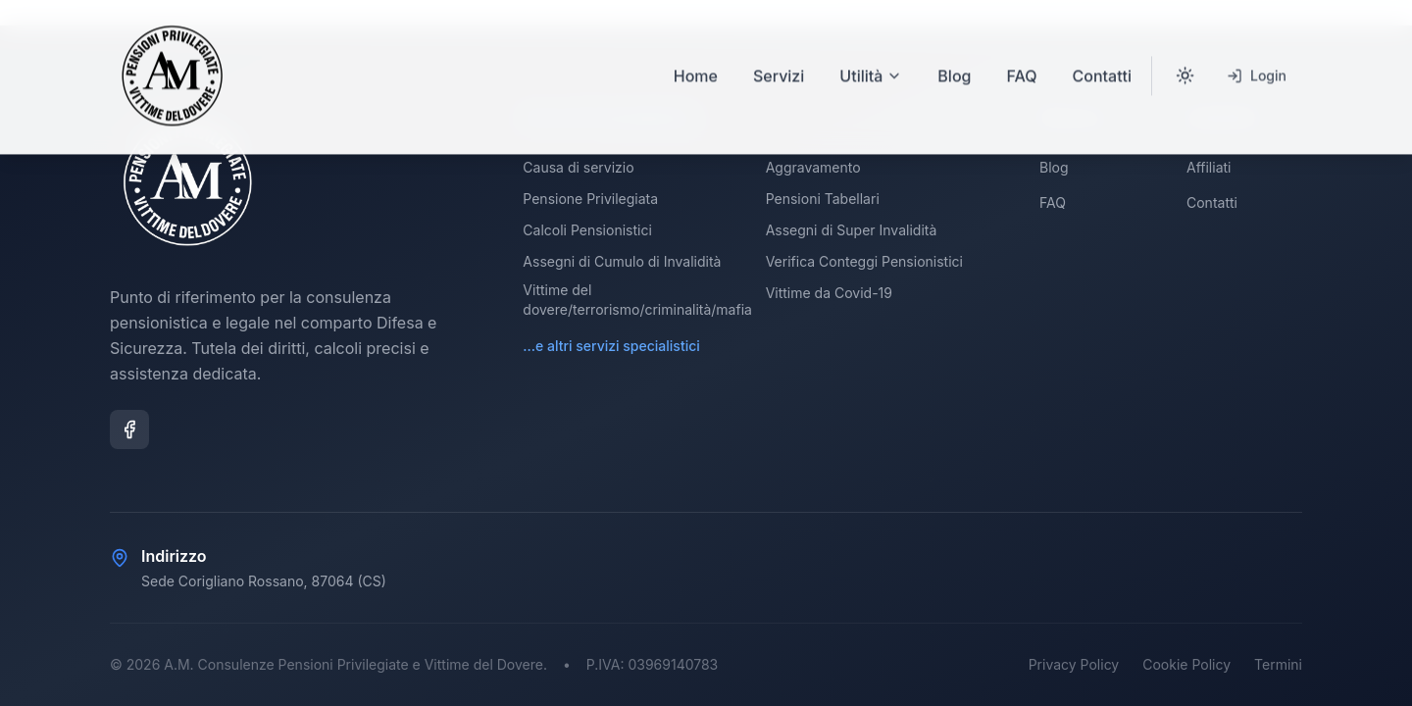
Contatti (1103, 54)
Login (1256, 53)
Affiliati (1208, 167)
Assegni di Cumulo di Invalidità (622, 261)
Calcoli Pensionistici (587, 230)
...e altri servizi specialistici (611, 345)
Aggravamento (813, 167)
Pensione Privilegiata (590, 198)
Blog (954, 54)
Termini (1278, 664)
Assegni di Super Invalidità (851, 230)
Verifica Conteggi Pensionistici (864, 261)
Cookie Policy (1186, 664)
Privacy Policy (1074, 664)
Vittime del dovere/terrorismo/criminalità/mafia (637, 299)
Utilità (870, 54)
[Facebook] (129, 429)
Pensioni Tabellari (823, 198)
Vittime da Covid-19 (829, 292)
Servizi (778, 54)
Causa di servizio (578, 167)
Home (696, 54)
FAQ (1021, 54)
